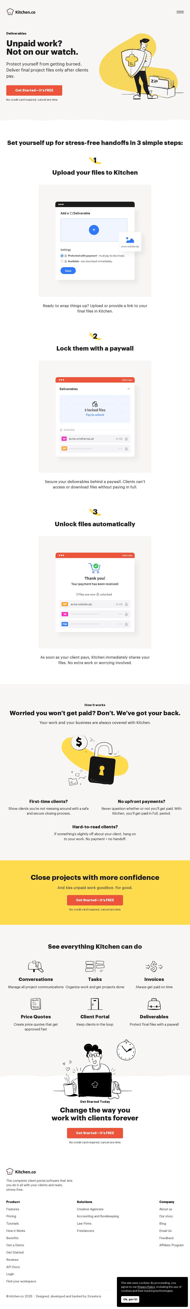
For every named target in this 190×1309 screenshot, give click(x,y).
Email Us (165, 1230)
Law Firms (84, 1223)
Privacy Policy (146, 1287)
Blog (162, 1223)
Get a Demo (15, 1245)
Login (10, 1274)
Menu (180, 11)
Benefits (12, 1238)
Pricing (11, 1216)
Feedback (166, 1238)
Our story (166, 1216)
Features (12, 1209)
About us (165, 1209)
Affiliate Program (171, 1245)
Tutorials (12, 1223)
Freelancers (85, 1230)
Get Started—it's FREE (34, 90)
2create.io (94, 1296)
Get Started (15, 1252)
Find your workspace (21, 1281)
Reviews (12, 1259)
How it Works (15, 1230)
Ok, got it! (130, 1299)
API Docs (13, 1267)
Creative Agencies (90, 1209)
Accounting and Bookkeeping (98, 1216)
